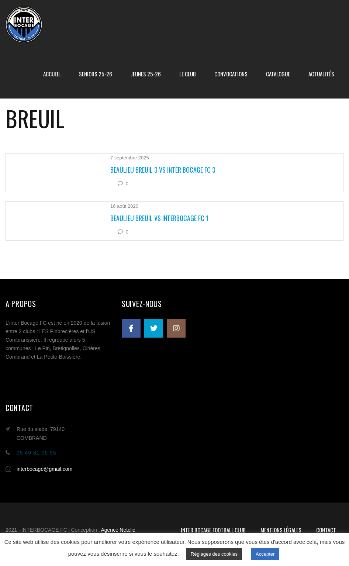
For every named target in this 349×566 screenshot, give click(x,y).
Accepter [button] (265, 554)
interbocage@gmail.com (44, 469)
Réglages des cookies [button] (214, 554)
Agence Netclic (118, 530)
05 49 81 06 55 (36, 453)
